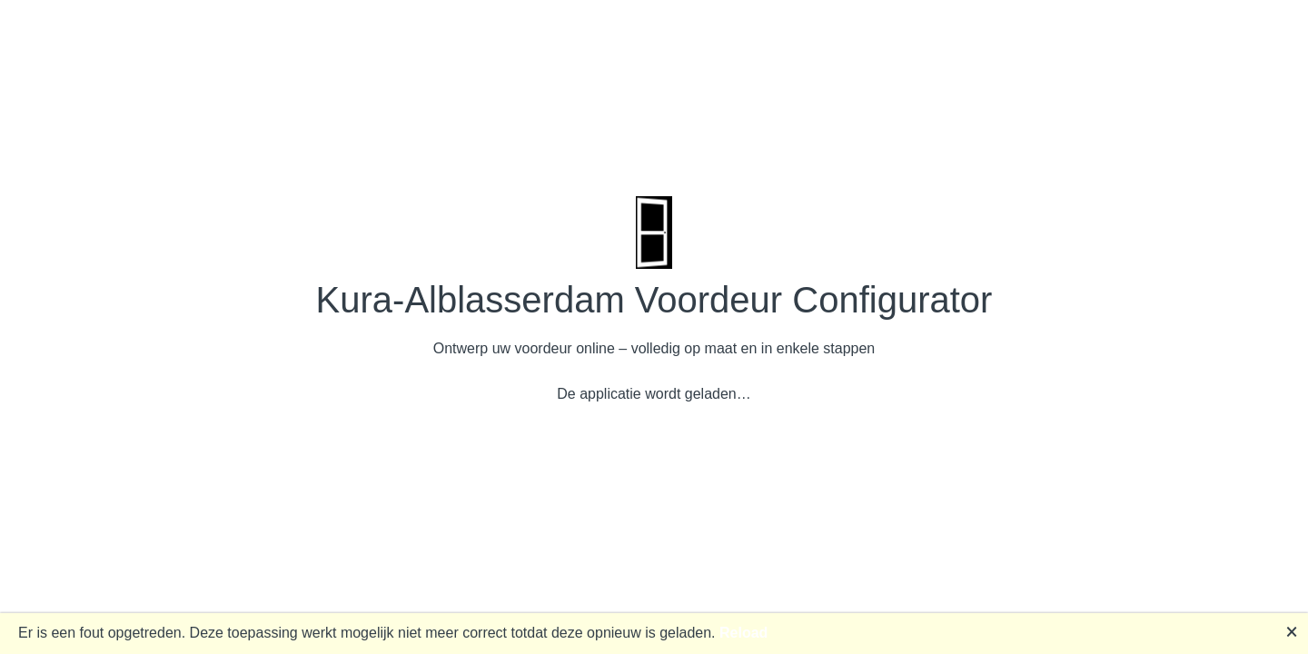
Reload (743, 632)
